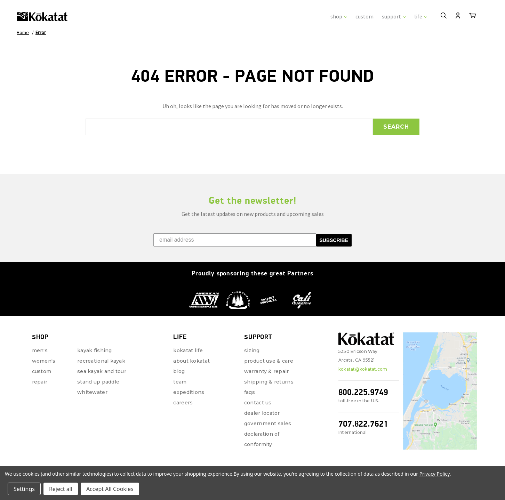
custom (364, 16)
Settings (24, 489)
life (420, 16)
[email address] (234, 240)
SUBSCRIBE (334, 240)
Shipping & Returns (269, 382)
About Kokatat (191, 361)
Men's (40, 350)
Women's (44, 361)
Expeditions (188, 392)
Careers (183, 403)
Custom (41, 371)
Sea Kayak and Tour (101, 371)
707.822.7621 (363, 423)
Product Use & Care (268, 361)
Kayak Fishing (94, 350)
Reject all (60, 489)
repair (40, 382)
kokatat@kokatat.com (362, 369)
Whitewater (92, 392)
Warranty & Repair (266, 371)
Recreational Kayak (101, 361)
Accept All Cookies (110, 489)
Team (179, 382)
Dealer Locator (262, 413)
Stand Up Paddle (98, 382)
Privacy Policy (434, 473)
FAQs (249, 392)
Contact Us (258, 403)
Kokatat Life (187, 350)
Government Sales (267, 423)
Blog (179, 371)
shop (338, 16)
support (394, 16)
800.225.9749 (363, 392)
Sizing (252, 350)
